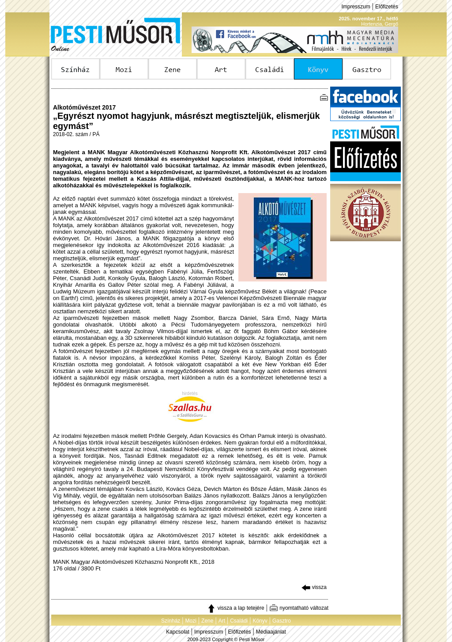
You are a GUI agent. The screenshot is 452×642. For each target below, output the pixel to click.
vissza (314, 587)
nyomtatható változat (298, 608)
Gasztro (281, 621)
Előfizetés (386, 7)
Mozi (190, 621)
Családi (239, 621)
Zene (207, 621)
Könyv (259, 621)
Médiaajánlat (271, 632)
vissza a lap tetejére (235, 608)
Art (221, 621)
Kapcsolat (177, 632)
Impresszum (355, 7)
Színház (170, 621)
